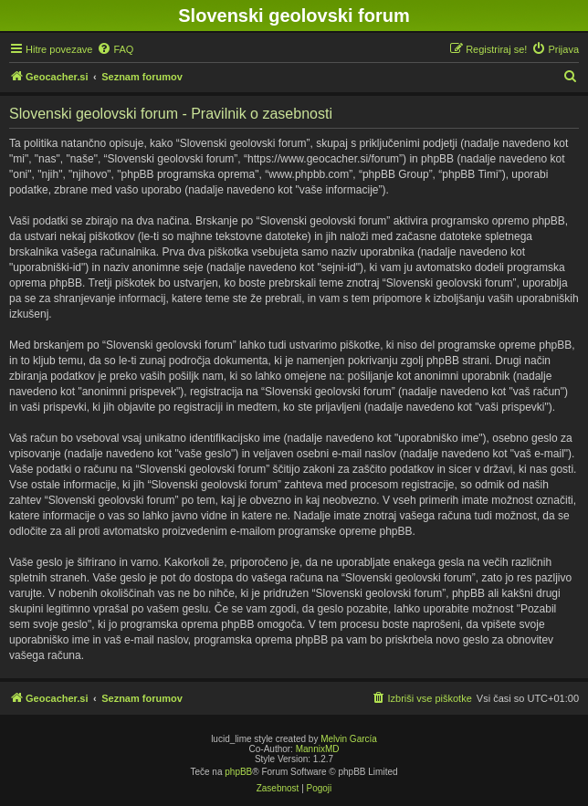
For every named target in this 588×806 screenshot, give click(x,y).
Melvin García (348, 739)
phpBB (238, 772)
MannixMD (318, 749)
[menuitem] (115, 49)
